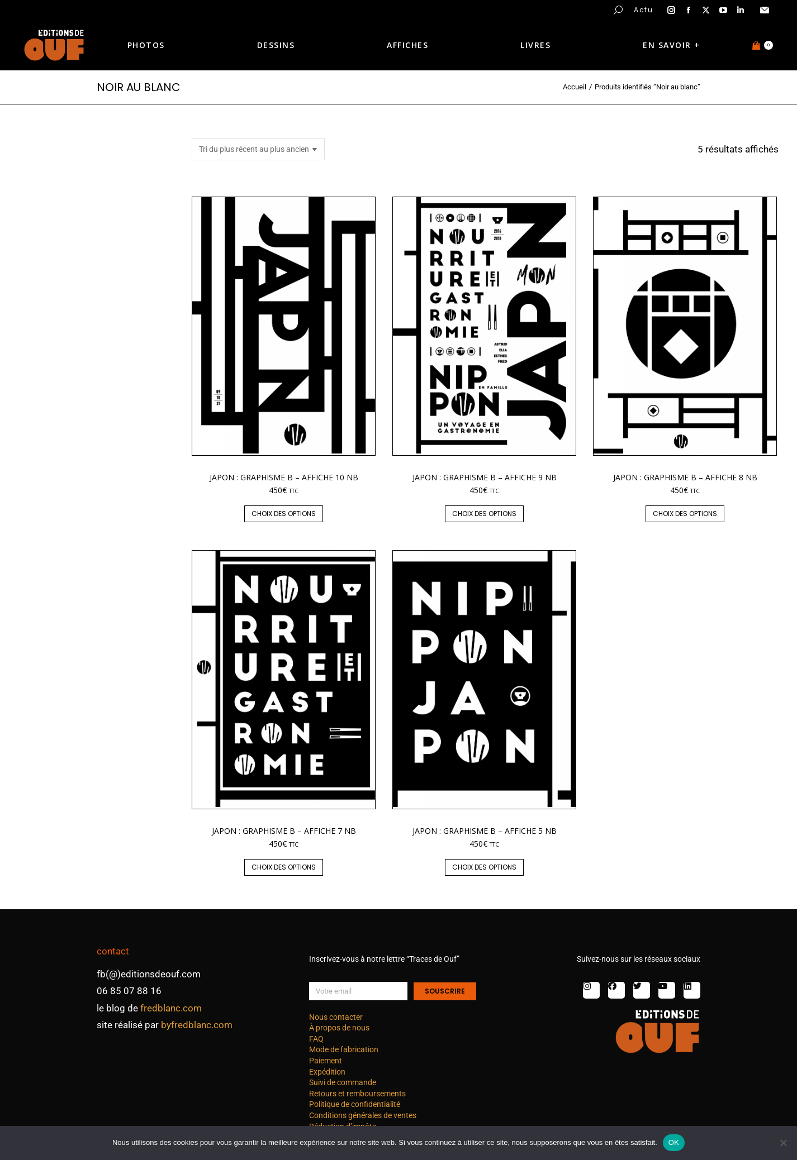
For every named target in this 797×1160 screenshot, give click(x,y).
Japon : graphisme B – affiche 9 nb (484, 477)
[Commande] (258, 149)
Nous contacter (336, 1017)
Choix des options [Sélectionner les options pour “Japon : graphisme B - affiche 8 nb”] (685, 513)
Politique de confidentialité (354, 1104)
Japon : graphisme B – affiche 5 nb (484, 830)
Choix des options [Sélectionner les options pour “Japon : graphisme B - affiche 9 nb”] (484, 513)
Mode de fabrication (343, 1049)
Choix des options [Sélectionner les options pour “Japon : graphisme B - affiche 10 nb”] (284, 513)
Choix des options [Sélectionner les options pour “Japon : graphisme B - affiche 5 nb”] (484, 867)
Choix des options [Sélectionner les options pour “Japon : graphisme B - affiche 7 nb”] (284, 867)
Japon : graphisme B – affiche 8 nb (685, 477)
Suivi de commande (342, 1082)
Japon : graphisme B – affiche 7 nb (284, 830)
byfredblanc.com (197, 1024)
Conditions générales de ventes (362, 1115)
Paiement (325, 1060)
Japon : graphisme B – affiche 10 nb (284, 477)
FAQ (316, 1038)
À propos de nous (339, 1027)
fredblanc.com (171, 1008)
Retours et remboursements (357, 1093)
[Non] (783, 1142)
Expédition (327, 1071)
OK (673, 1142)
